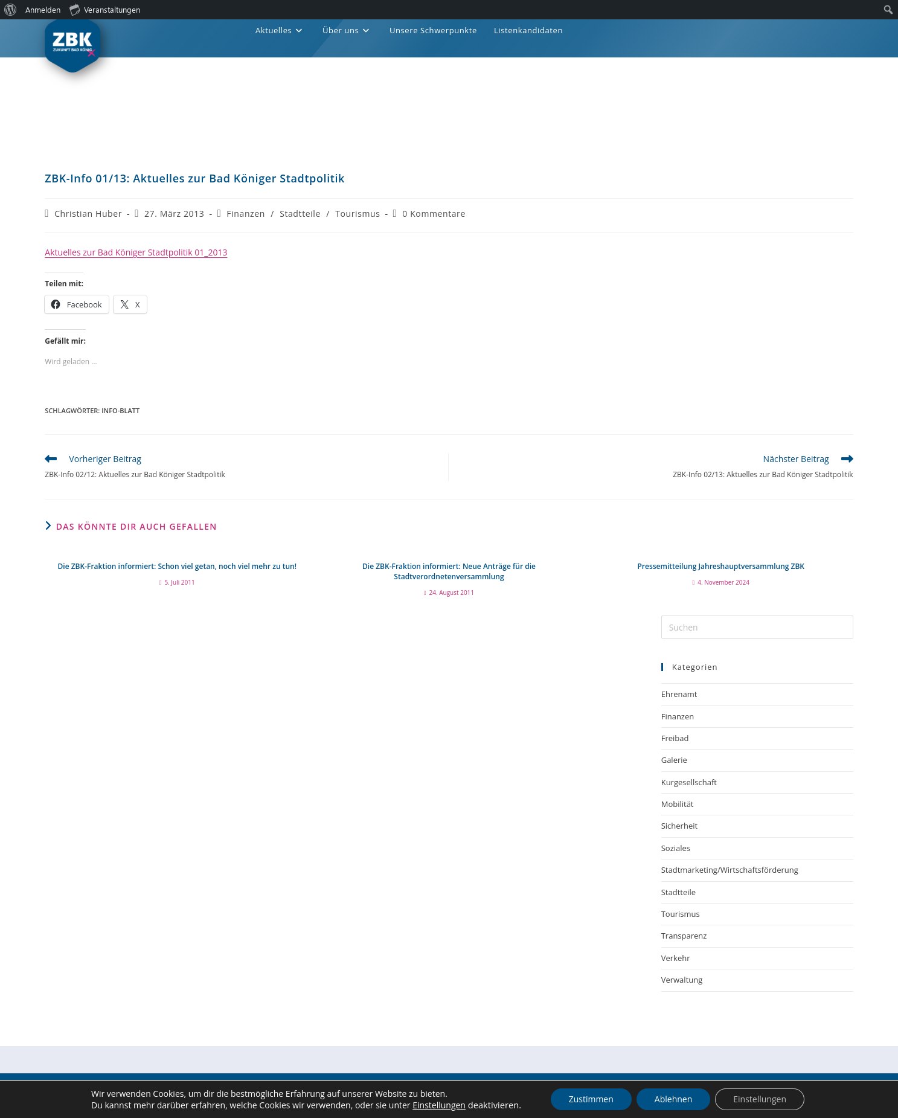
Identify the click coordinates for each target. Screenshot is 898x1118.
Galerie (674, 759)
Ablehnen (673, 1099)
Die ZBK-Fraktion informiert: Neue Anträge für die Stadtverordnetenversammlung (449, 572)
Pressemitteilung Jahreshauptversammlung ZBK (720, 566)
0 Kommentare (434, 213)
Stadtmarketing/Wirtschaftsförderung (729, 869)
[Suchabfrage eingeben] (757, 627)
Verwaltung (682, 979)
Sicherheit (679, 825)
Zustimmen (591, 1099)
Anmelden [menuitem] (42, 9)
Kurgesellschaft (689, 782)
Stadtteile (300, 213)
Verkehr (675, 958)
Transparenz (684, 935)
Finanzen (245, 213)
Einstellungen (439, 1105)
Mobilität (677, 803)
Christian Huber (88, 213)
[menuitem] (10, 9)
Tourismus (357, 213)
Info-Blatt (120, 410)
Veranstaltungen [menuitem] (104, 9)
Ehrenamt (679, 694)
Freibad (675, 738)
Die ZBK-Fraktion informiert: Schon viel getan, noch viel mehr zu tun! (177, 566)
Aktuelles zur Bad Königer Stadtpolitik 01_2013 (136, 252)
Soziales (675, 848)
